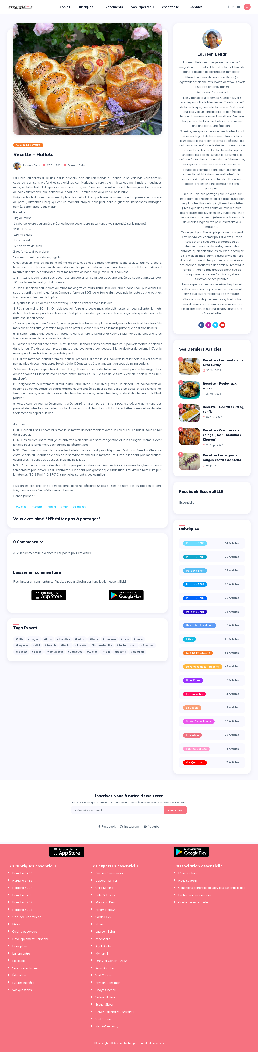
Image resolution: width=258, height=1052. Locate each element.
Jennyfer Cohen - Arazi (111, 961)
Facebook (107, 826)
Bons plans (193, 680)
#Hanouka (109, 639)
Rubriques (86, 7)
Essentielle (186, 502)
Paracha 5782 (195, 598)
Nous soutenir (187, 880)
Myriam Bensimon (107, 983)
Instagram (129, 826)
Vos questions (195, 762)
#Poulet (65, 645)
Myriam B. (102, 953)
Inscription (176, 810)
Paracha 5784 (195, 570)
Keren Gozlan (104, 968)
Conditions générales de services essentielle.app (211, 888)
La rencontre (194, 694)
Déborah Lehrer (106, 880)
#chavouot (75, 651)
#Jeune (138, 639)
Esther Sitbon (104, 1004)
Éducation (192, 735)
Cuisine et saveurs (28, 144)
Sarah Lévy (103, 917)
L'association (187, 873)
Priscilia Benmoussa (109, 873)
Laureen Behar (32, 165)
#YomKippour (54, 651)
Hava (99, 924)
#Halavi (80, 639)
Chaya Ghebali (105, 990)
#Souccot (21, 651)
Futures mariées (196, 748)
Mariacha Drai (105, 902)
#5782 (19, 639)
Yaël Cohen (103, 1019)
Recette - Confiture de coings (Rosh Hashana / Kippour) (222, 434)
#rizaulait (137, 651)
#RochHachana (126, 645)
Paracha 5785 (195, 556)
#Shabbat (79, 506)
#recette (37, 506)
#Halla (51, 506)
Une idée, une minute (199, 625)
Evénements (113, 7)
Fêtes (189, 639)
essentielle (171, 7)
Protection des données (194, 895)
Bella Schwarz (105, 895)
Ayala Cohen (104, 946)
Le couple (192, 707)
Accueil (64, 7)
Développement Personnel (202, 666)
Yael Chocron (104, 975)
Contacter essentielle (193, 902)
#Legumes (21, 645)
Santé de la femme (199, 721)
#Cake (48, 639)
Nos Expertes (141, 7)
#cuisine (20, 506)
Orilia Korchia (104, 888)
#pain (64, 506)
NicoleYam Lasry (106, 1026)
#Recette (81, 645)
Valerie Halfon (105, 997)
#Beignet (33, 639)
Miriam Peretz (105, 910)
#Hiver (125, 639)
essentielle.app (127, 1043)
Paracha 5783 (195, 584)
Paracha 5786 (195, 543)
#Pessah (50, 645)
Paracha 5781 (195, 611)
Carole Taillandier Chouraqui (114, 1012)
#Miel (36, 645)
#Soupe (37, 651)
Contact (196, 7)
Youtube (152, 826)
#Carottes (63, 639)
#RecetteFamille (101, 645)
